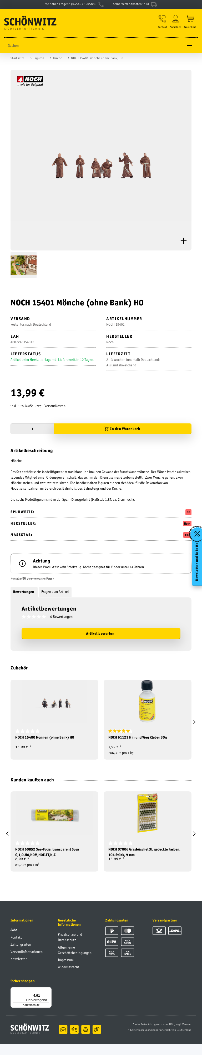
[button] (160, 24)
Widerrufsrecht (68, 978)
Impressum (66, 971)
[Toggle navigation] (190, 48)
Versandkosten (54, 409)
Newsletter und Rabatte (196, 565)
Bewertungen (24, 594)
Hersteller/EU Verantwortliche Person (32, 581)
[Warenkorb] (190, 24)
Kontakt (16, 948)
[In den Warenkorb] (122, 432)
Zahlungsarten (21, 955)
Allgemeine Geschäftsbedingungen (75, 961)
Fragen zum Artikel (55, 594)
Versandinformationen (27, 962)
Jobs (14, 941)
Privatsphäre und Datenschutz (70, 948)
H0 (188, 515)
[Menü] (48, 1001)
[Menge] (32, 432)
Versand (186, 1035)
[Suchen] (93, 48)
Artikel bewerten (100, 636)
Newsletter (19, 970)
